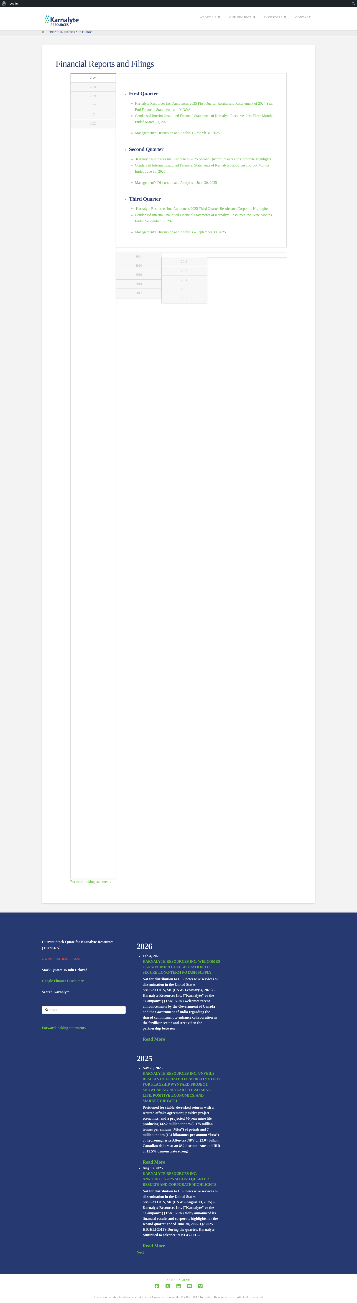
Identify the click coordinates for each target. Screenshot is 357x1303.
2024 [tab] (93, 87)
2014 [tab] (184, 280)
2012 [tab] (184, 298)
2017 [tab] (138, 293)
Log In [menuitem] (14, 3)
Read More (154, 1039)
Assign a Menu (178, 1280)
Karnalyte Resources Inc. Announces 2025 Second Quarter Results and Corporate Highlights (203, 159)
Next (140, 1252)
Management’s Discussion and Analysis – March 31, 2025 (177, 133)
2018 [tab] (138, 284)
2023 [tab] (93, 114)
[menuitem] (4, 3)
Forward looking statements (90, 882)
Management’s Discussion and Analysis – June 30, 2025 (176, 183)
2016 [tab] (184, 261)
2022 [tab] (93, 123)
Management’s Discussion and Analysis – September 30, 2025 (180, 232)
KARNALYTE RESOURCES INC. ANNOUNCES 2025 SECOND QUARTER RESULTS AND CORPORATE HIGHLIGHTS (179, 1179)
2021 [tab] (138, 256)
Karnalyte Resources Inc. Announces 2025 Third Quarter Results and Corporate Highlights (202, 209)
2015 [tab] (184, 271)
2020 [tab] (138, 265)
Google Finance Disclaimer (63, 981)
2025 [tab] (93, 78)
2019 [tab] (138, 274)
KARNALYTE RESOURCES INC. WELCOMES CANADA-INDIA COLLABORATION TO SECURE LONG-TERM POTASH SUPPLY (181, 967)
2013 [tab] (184, 289)
